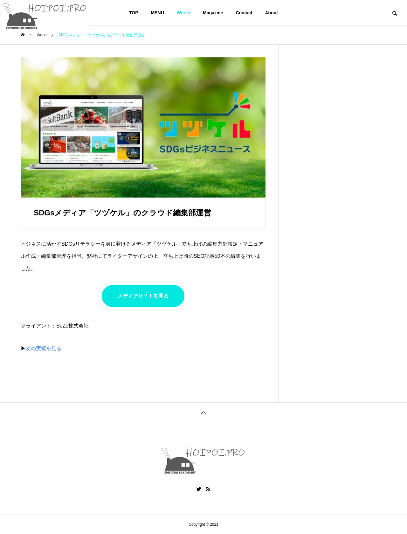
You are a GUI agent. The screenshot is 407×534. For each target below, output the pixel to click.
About (271, 12)
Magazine (213, 12)
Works (183, 12)
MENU (157, 12)
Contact (244, 12)
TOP (133, 12)
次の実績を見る (43, 348)
